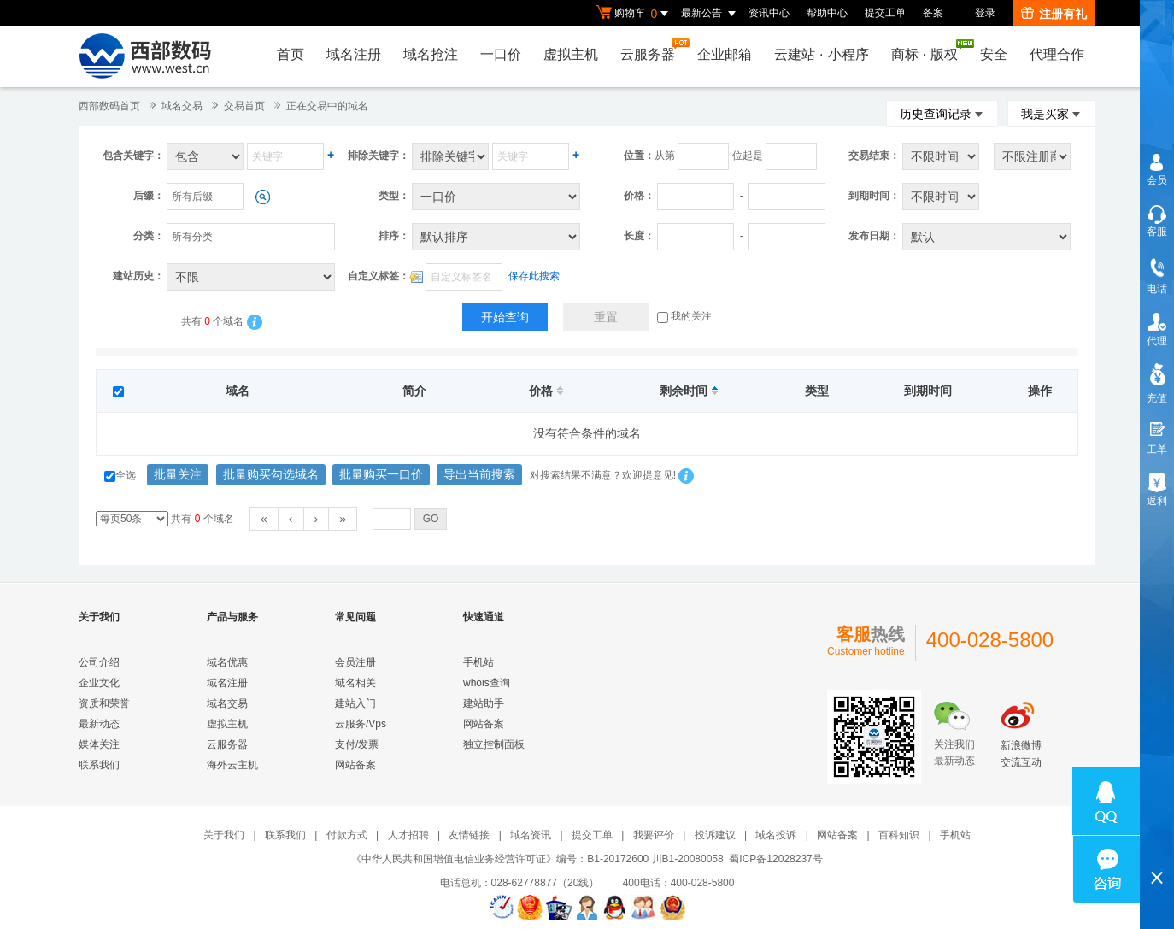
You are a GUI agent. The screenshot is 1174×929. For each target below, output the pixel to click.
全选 (120, 475)
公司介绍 (99, 662)
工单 (1157, 450)
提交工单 (885, 13)
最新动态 (99, 724)
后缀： (148, 196)
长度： (639, 236)
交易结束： (874, 156)
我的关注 (684, 316)
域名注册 (353, 54)
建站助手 (483, 703)
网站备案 (355, 765)
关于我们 (223, 835)
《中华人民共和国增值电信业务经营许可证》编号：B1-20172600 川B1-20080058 (537, 859)
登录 (985, 13)
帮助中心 (827, 13)
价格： (639, 196)
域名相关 (355, 683)
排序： (394, 236)
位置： (639, 156)
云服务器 (652, 50)
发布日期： (874, 236)
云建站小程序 (821, 54)
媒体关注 (99, 744)
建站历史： (138, 276)
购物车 (634, 13)
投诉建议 (715, 835)
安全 (993, 54)
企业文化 (99, 683)
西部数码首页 (109, 106)
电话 (1157, 289)
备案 (933, 13)
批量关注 (178, 474)
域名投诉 (775, 835)
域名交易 (182, 106)
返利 (1157, 501)
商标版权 (928, 50)
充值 (1157, 398)
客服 (1157, 232)
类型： (394, 196)
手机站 (478, 662)
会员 (1157, 180)
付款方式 (346, 835)
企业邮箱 (724, 54)
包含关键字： (133, 156)
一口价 (500, 54)
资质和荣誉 (104, 703)
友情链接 (469, 835)
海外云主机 (232, 765)
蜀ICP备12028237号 (775, 859)
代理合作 (1057, 54)
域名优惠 (227, 662)
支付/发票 (357, 744)
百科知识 (898, 835)
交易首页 (244, 106)
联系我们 (99, 765)
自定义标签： (378, 276)
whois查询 (486, 683)
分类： (148, 236)
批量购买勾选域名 (271, 474)
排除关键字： (378, 156)
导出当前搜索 (479, 474)
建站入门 (355, 703)
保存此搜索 (534, 276)
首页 (290, 54)
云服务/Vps (360, 724)
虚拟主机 (570, 54)
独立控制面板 (494, 744)
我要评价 (653, 835)
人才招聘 (408, 835)
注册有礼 (1054, 14)
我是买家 (1051, 114)
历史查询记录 (942, 114)
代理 (1157, 341)
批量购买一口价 (381, 474)
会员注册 (355, 662)
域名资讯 (530, 835)
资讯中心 (769, 13)
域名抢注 (430, 54)
